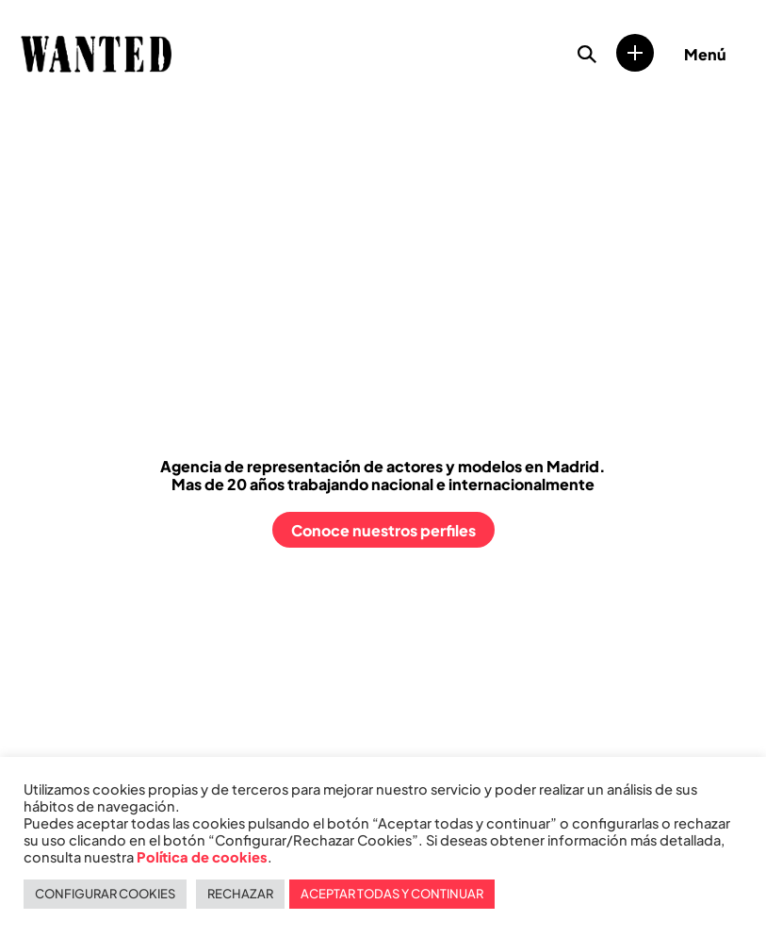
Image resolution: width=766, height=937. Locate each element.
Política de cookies (202, 856)
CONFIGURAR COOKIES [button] (105, 893)
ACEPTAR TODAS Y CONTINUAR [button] (392, 893)
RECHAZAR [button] (240, 893)
